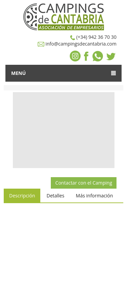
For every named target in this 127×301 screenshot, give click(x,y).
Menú (63, 73)
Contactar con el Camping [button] (83, 183)
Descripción (22, 195)
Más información (94, 195)
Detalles (55, 195)
